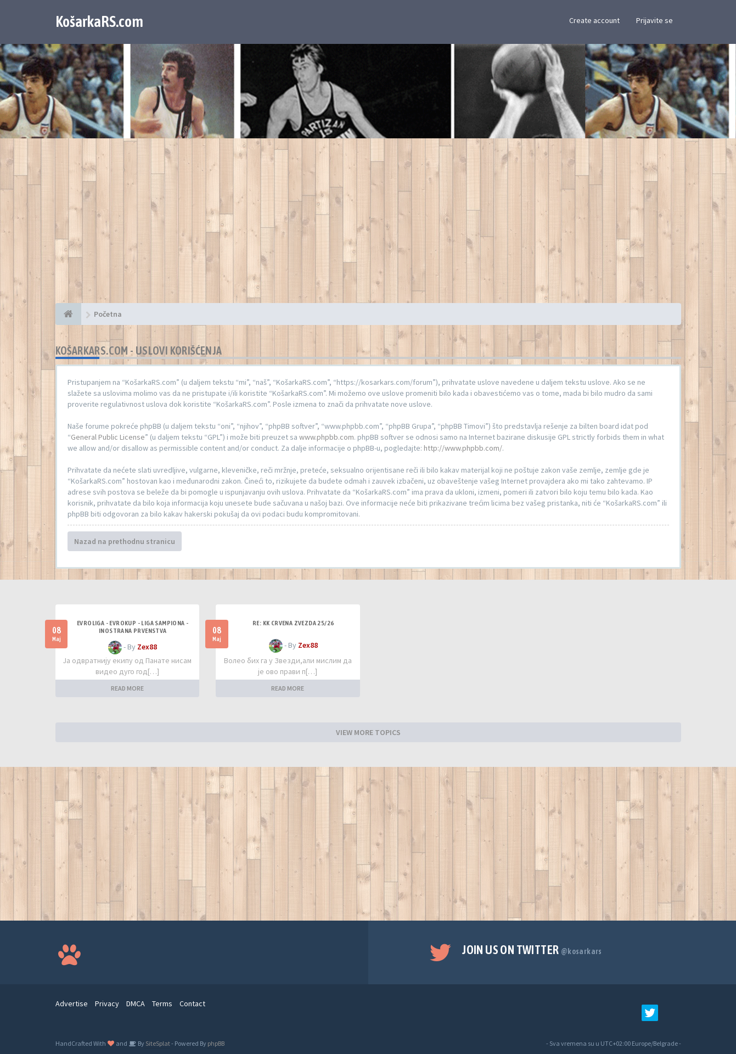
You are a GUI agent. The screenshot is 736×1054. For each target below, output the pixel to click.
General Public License (108, 437)
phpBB (215, 1043)
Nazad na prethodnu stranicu (124, 541)
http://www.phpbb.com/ (463, 448)
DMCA (135, 1003)
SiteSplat (157, 1043)
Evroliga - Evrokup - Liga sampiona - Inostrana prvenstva (132, 627)
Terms (162, 1003)
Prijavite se (654, 20)
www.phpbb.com (326, 437)
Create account (594, 20)
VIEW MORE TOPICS (368, 732)
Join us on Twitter (532, 950)
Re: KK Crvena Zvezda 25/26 (293, 623)
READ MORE (127, 688)
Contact (192, 1003)
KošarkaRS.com (99, 21)
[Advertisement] (368, 226)
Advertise (71, 1003)
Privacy (107, 1003)
